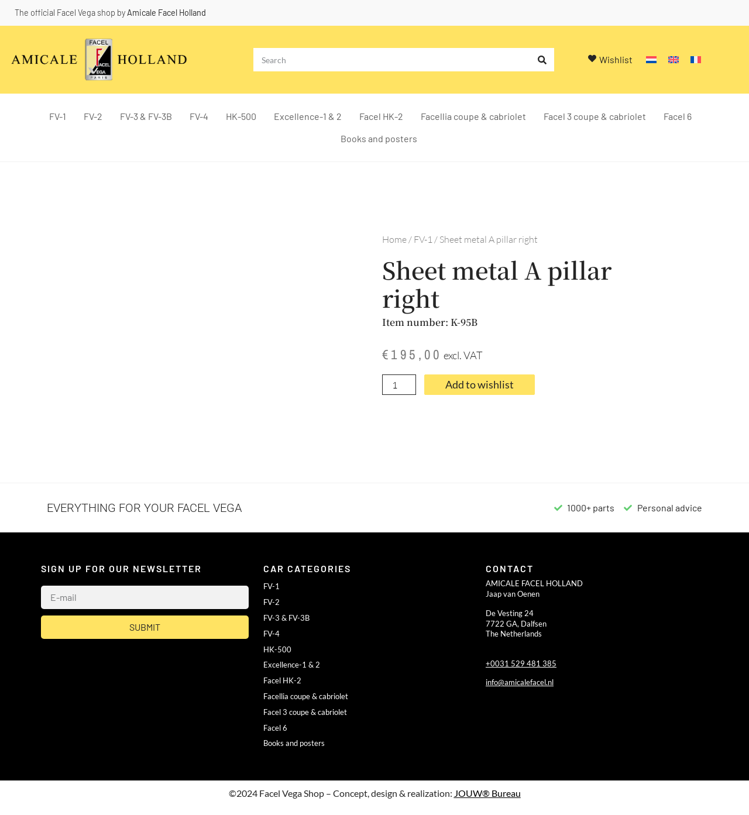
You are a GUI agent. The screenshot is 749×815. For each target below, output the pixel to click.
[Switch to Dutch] (651, 60)
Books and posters (379, 138)
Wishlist (616, 59)
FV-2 (93, 116)
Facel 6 (678, 116)
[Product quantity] (399, 385)
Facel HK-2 (381, 116)
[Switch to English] (673, 60)
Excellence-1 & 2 (308, 116)
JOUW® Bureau (487, 793)
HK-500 (241, 116)
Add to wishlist (479, 385)
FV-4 (199, 116)
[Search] (542, 59)
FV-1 (57, 116)
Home (394, 239)
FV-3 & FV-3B (146, 116)
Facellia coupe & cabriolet (473, 116)
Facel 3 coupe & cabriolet (595, 116)
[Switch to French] (696, 60)
